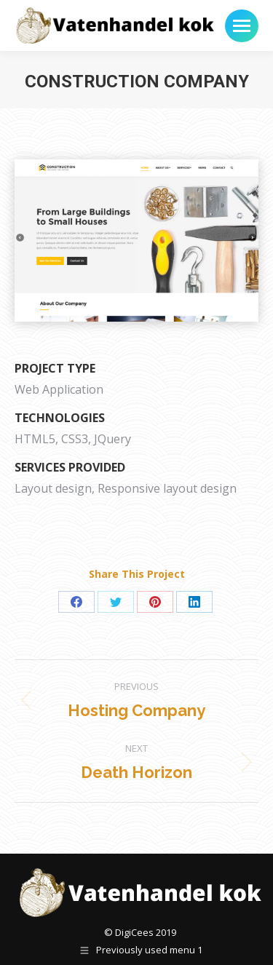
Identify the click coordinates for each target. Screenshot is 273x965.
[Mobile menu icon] (241, 25)
